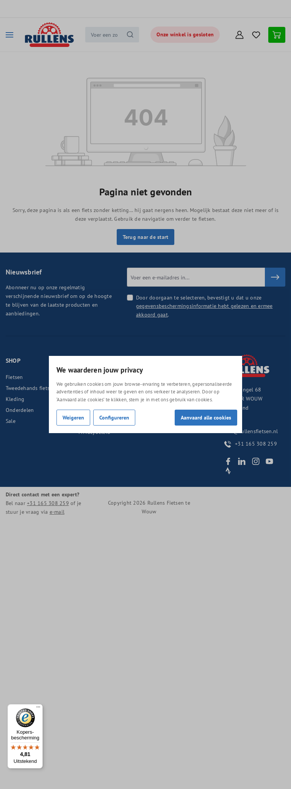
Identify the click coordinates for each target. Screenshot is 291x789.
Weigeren (73, 417)
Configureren (114, 417)
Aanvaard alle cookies (206, 417)
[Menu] (38, 708)
